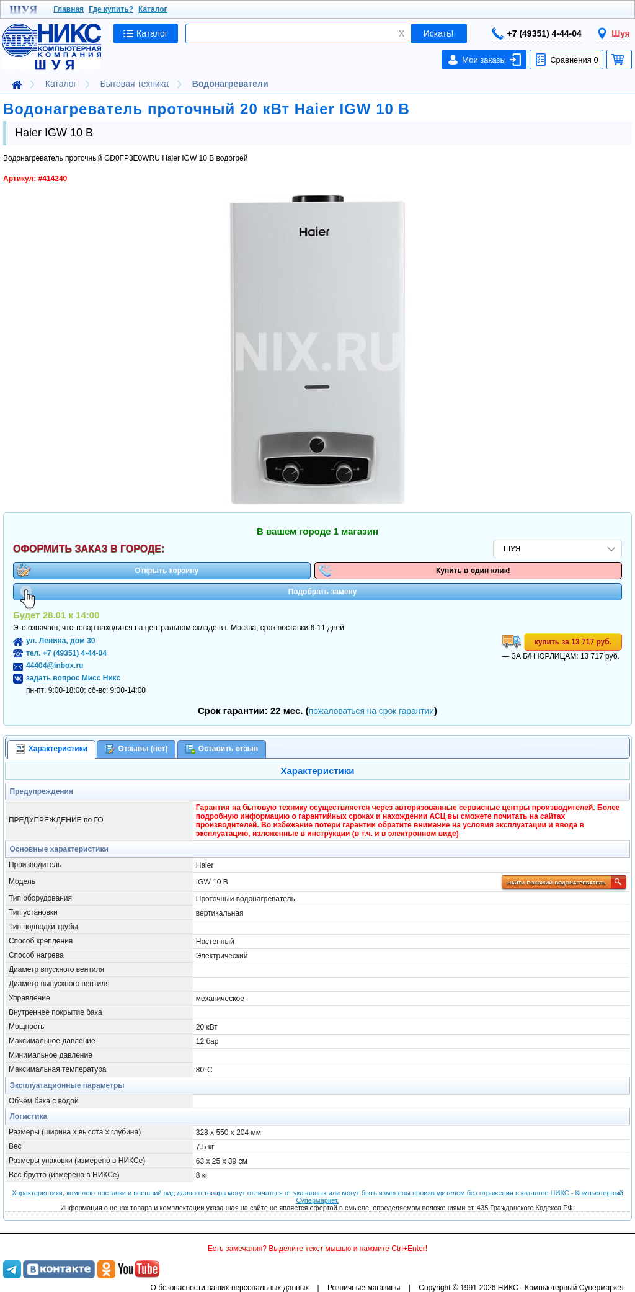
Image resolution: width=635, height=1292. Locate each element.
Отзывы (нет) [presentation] (136, 749)
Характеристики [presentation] (51, 749)
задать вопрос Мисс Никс (73, 678)
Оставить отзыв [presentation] (221, 749)
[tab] (51, 749)
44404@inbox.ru (54, 665)
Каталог (152, 9)
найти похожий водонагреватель (565, 882)
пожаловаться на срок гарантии (371, 711)
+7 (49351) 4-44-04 (537, 33)
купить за (573, 642)
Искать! (439, 33)
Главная (68, 9)
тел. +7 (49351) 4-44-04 (66, 653)
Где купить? (111, 9)
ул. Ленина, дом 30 (60, 640)
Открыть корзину (107, 570)
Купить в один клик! (414, 570)
